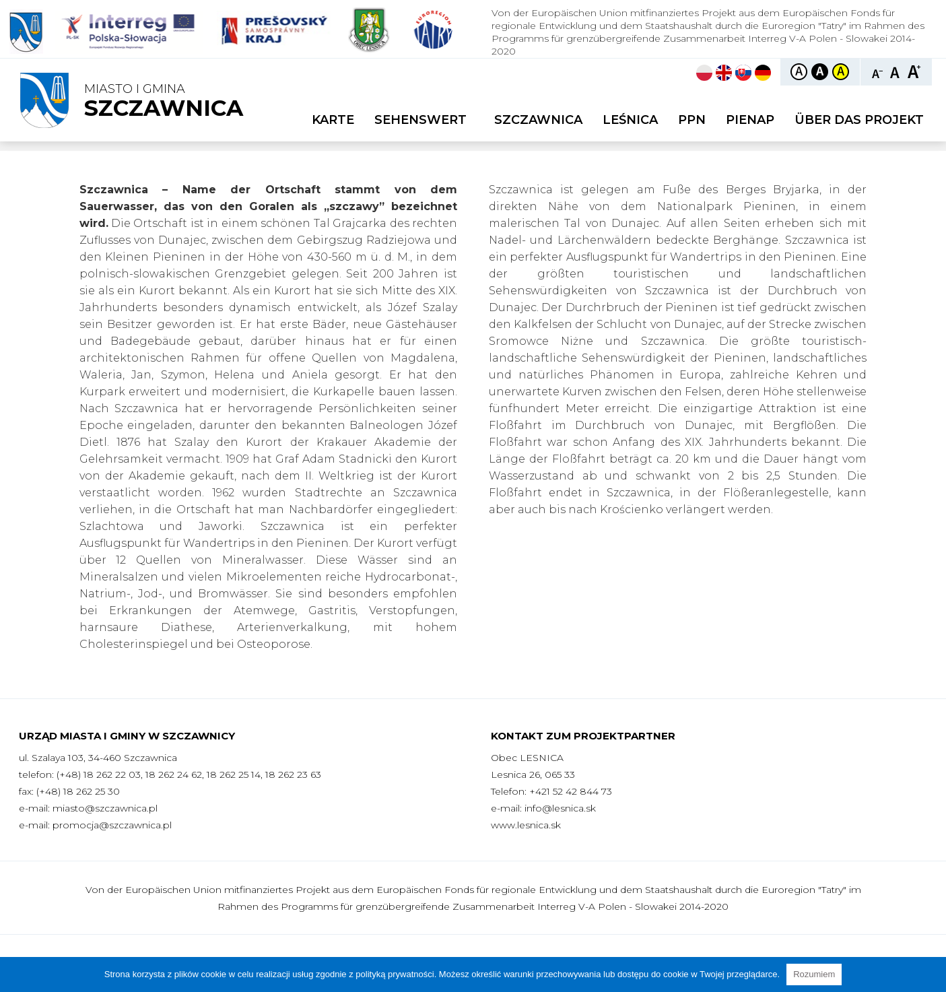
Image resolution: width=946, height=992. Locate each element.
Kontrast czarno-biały (819, 71)
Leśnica (630, 119)
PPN (692, 119)
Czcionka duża (914, 71)
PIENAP (750, 119)
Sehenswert (424, 119)
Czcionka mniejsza (878, 71)
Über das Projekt (859, 119)
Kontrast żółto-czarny (840, 71)
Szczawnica (538, 119)
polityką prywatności (395, 974)
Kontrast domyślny (798, 71)
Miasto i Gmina (163, 101)
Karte (333, 119)
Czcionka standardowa (896, 71)
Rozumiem (814, 974)
